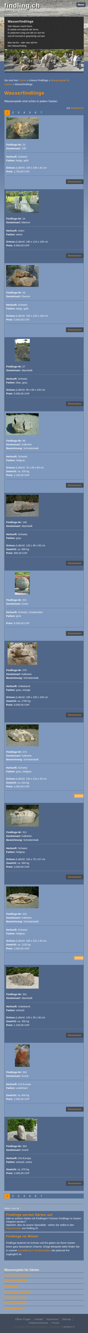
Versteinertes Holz (17, 1292)
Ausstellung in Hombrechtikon (34, 1250)
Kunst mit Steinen (17, 1275)
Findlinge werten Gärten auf (29, 1215)
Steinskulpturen (15, 1281)
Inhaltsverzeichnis (38, 1322)
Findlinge (11, 1286)
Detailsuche (77, 108)
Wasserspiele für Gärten (21, 1270)
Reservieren (74, 181)
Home (23, 80)
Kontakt (38, 1319)
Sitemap (66, 1319)
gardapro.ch (69, 1327)
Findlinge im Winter (22, 1236)
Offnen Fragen (23, 1319)
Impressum (52, 1319)
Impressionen (13, 1228)
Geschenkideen (15, 1303)
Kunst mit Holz (15, 1297)
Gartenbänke (13, 1308)
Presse (55, 1322)
